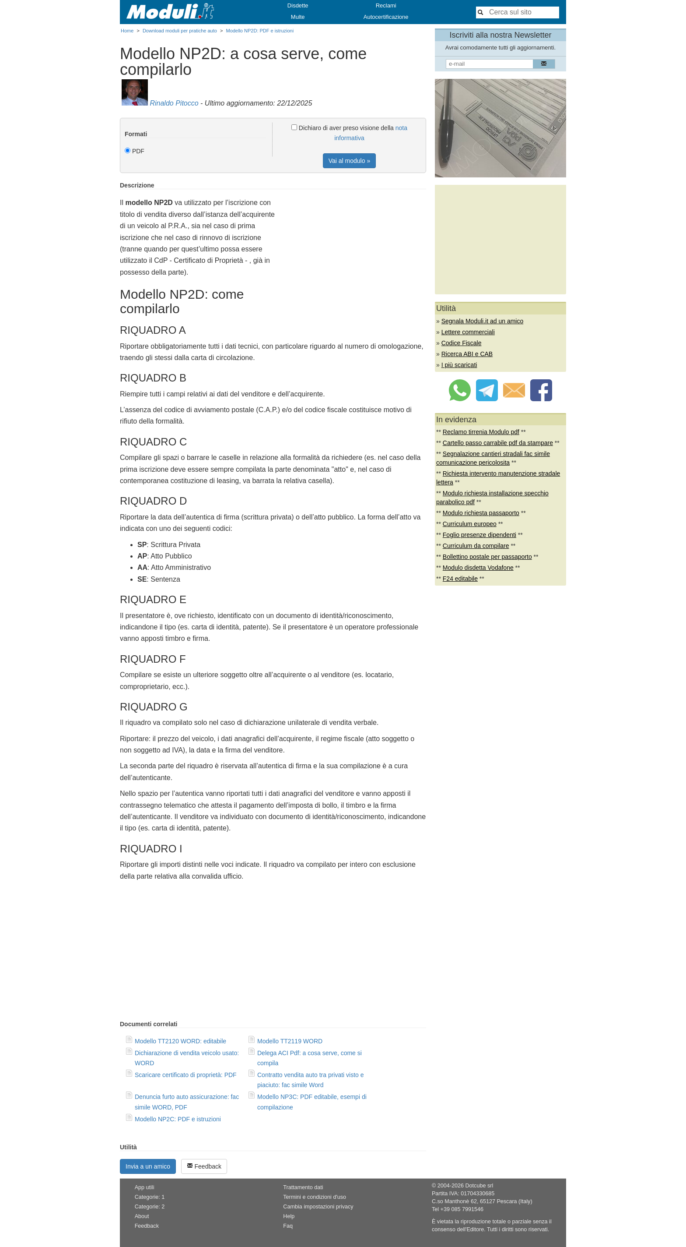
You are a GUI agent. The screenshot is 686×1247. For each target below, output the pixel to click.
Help (288, 1216)
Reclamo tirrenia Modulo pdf (481, 431)
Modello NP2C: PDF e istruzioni (178, 1119)
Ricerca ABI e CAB (467, 353)
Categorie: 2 (150, 1207)
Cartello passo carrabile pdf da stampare (498, 442)
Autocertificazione (386, 17)
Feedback (204, 1166)
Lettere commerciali (468, 332)
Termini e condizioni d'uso (314, 1197)
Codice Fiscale (461, 342)
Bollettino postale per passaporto (487, 556)
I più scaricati (459, 364)
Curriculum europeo (470, 523)
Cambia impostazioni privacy (318, 1207)
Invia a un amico (148, 1166)
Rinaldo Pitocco (174, 103)
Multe (298, 17)
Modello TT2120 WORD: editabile (180, 1041)
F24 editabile (460, 578)
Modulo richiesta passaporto (481, 512)
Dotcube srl (479, 1186)
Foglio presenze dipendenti (479, 534)
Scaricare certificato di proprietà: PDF (186, 1074)
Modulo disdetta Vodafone (478, 567)
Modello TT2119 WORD (289, 1041)
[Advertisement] (352, 243)
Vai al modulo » (349, 160)
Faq (288, 1226)
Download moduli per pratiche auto (180, 30)
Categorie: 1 (150, 1197)
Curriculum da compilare (476, 545)
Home (127, 30)
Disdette (297, 5)
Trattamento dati (303, 1187)
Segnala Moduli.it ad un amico (482, 321)
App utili (144, 1187)
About (142, 1216)
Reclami (386, 5)
